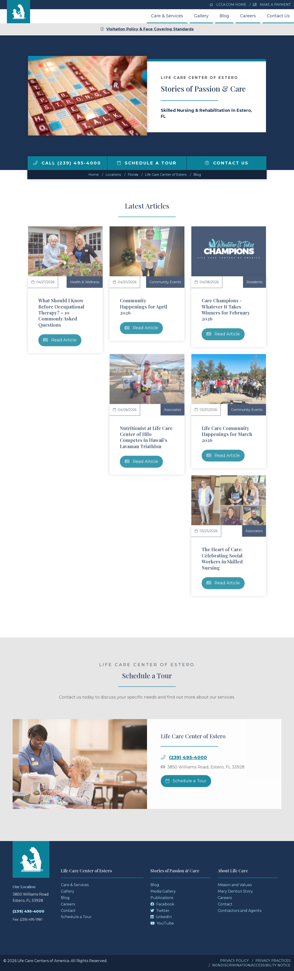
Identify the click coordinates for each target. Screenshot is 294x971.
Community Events (165, 282)
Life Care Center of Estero (166, 175)
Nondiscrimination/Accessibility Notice (251, 965)
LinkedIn (161, 917)
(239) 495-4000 (188, 773)
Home (93, 175)
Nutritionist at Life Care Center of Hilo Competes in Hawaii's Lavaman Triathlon (146, 437)
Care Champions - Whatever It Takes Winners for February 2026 (226, 309)
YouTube (162, 923)
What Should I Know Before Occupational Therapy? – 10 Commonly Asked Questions (61, 312)
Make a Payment (272, 5)
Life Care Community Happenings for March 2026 (227, 434)
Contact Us (278, 15)
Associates (172, 410)
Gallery (201, 15)
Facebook (162, 904)
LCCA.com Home (227, 5)
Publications (161, 898)
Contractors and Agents (239, 910)
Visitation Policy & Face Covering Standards (147, 29)
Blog (224, 15)
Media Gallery (163, 891)
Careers (248, 15)
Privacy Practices (273, 961)
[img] (35, 163)
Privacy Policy (234, 961)
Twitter (160, 910)
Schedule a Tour (147, 163)
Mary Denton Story (235, 891)
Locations (113, 175)
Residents (254, 282)
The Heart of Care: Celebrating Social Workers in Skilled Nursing (222, 558)
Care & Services (167, 15)
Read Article (59, 340)
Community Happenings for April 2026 (143, 306)
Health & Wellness (84, 282)
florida (133, 175)
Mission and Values (235, 885)
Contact (68, 910)
